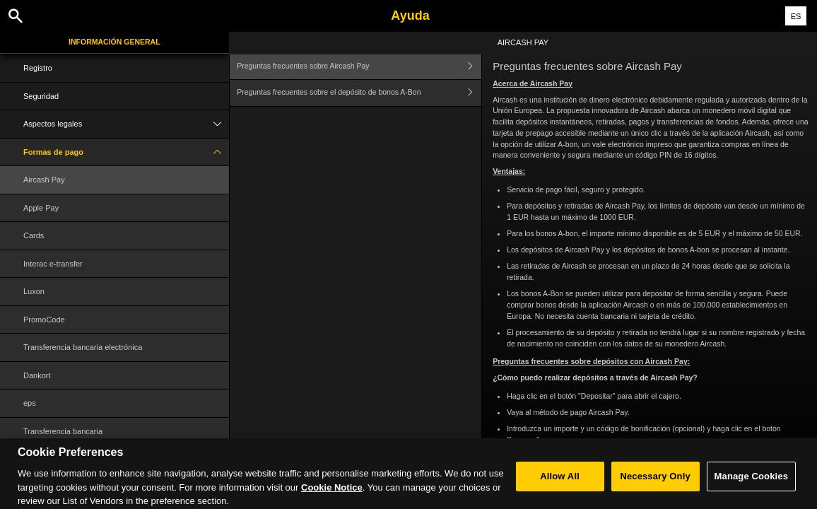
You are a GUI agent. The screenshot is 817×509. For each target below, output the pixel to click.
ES (796, 16)
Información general (114, 41)
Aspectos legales (126, 124)
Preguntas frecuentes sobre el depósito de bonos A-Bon (359, 93)
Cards (33, 235)
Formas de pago (126, 152)
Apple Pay (41, 208)
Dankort (37, 375)
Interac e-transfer (53, 263)
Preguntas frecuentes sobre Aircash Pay (359, 66)
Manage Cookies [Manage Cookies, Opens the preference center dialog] (751, 485)
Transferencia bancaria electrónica (82, 347)
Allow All (560, 485)
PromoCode (44, 319)
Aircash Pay (44, 179)
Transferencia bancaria (62, 431)
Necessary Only (655, 485)
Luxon (34, 291)
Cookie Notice (332, 496)
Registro (37, 68)
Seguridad (41, 96)
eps (29, 403)
